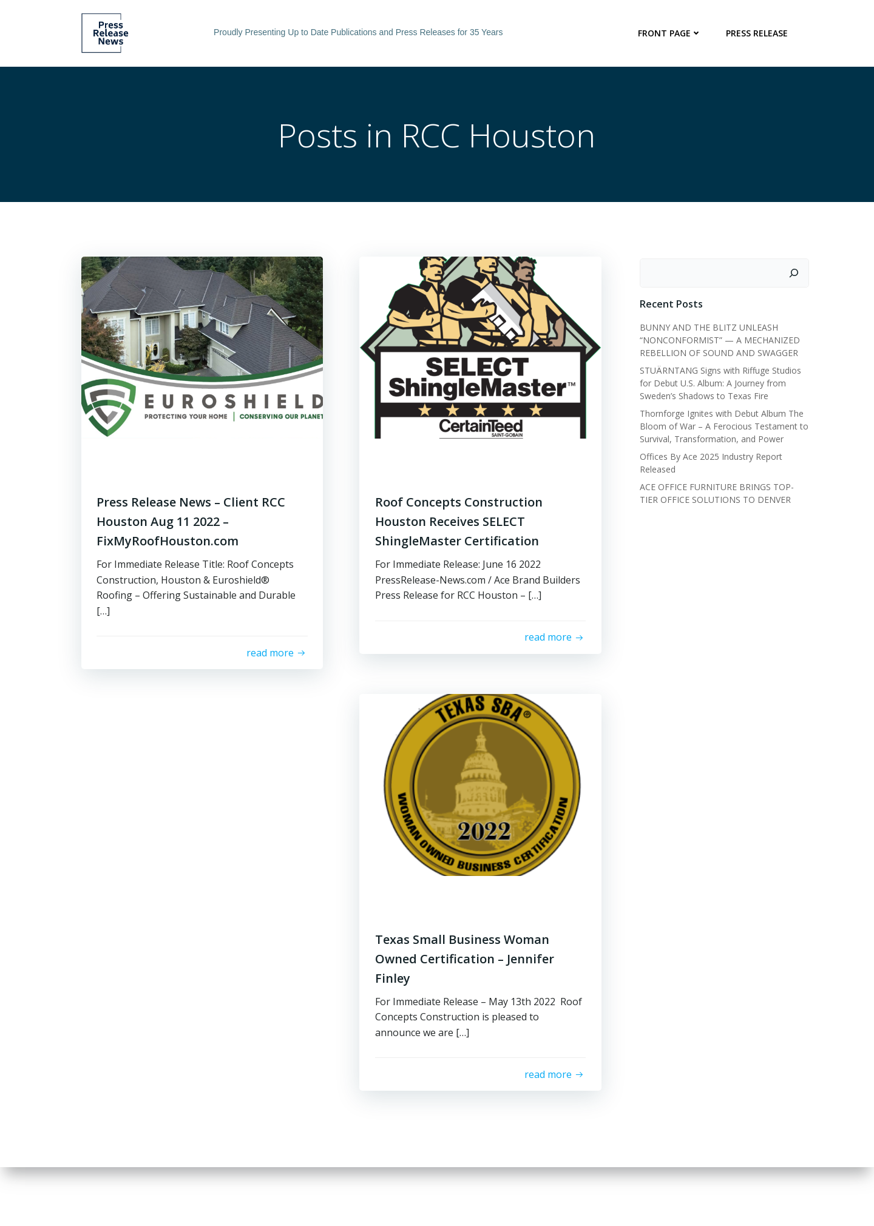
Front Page (671, 33)
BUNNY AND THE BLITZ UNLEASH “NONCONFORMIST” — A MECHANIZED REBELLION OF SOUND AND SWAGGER (718, 340)
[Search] (795, 274)
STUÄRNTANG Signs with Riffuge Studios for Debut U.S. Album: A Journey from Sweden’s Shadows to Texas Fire (718, 383)
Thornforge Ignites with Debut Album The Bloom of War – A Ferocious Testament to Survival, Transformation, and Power (722, 426)
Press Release (759, 33)
